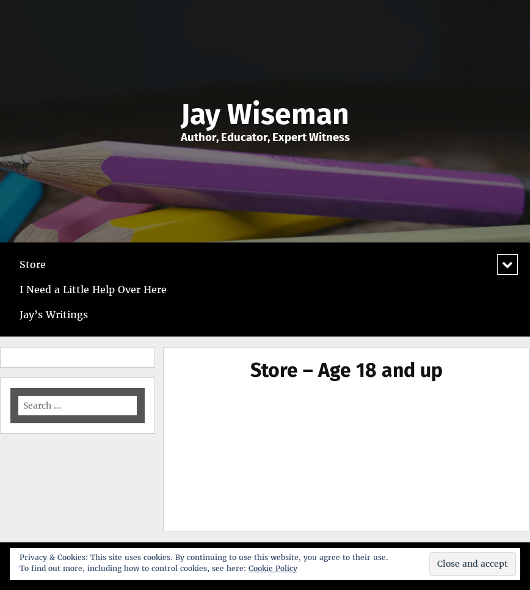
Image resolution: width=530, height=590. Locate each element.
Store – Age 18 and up (346, 370)
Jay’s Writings (54, 314)
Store (33, 264)
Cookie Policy (273, 568)
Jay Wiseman (265, 114)
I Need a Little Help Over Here (93, 289)
